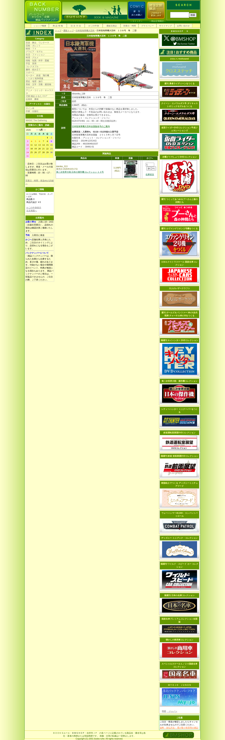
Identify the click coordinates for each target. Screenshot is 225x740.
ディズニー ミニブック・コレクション (179, 538)
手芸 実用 (31, 63)
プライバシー (147, 26)
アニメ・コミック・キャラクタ (39, 91)
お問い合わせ (183, 26)
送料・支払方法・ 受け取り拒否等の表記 (179, 727)
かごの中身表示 (33, 207)
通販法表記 (111, 26)
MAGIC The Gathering (36, 120)
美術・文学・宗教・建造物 (38, 84)
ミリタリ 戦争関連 (34, 78)
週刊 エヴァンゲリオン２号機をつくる (179, 228)
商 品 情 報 (58, 26)
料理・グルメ (32, 57)
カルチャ (30, 87)
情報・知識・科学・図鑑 (37, 60)
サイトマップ (165, 26)
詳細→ (48, 125)
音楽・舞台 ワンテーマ (37, 42)
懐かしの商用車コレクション (179, 640)
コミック (136, 21)
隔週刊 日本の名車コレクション (179, 595)
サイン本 (30, 108)
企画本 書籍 (32, 99)
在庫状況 (150, 174)
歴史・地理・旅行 (34, 81)
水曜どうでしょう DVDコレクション (179, 157)
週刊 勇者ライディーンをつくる (179, 83)
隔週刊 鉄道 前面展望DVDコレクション (179, 456)
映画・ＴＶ (31, 48)
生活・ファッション (35, 54)
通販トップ (68, 30)
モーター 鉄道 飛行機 (37, 75)
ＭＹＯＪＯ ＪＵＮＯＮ (179, 685)
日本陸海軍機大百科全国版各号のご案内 (91, 126)
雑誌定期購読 (157, 21)
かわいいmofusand (179, 59)
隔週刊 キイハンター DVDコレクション (179, 340)
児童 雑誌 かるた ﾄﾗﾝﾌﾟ (37, 96)
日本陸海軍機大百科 (85, 30)
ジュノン (172, 711)
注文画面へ (31, 210)
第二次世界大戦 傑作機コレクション (179, 381)
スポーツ (30, 72)
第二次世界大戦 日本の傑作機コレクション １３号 (80, 172)
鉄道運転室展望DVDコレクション (179, 432)
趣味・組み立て (33, 69)
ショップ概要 (40, 26)
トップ (58, 30)
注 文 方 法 (76, 26)
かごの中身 (93, 26)
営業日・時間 (129, 26)
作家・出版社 (32, 111)
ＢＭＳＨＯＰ (78, 733)
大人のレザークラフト (179, 288)
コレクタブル (32, 66)
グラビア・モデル (34, 51)
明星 (164, 711)
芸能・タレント (33, 45)
